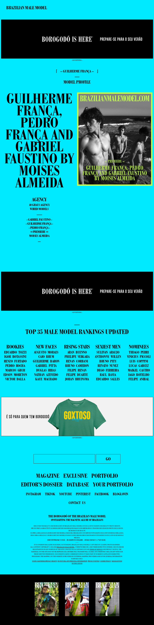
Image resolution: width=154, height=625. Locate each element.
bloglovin (120, 494)
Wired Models (39, 209)
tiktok (50, 494)
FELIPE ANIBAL (138, 379)
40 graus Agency (39, 205)
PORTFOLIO (104, 475)
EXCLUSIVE (75, 475)
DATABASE (78, 484)
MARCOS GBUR (15, 370)
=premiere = (39, 232)
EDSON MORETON (15, 375)
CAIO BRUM (46, 356)
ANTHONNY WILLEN (108, 356)
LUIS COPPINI (139, 361)
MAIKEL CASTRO (139, 370)
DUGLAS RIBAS (46, 370)
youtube (65, 494)
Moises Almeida (39, 236)
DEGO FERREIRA (108, 370)
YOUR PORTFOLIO (113, 484)
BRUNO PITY (107, 361)
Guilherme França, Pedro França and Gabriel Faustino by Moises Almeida (39, 140)
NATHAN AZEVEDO (46, 375)
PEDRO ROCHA (15, 365)
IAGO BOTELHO (138, 375)
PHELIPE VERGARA (77, 356)
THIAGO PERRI (139, 352)
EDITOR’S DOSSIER (42, 484)
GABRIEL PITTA (46, 365)
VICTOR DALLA (15, 379)
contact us (77, 503)
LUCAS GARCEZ (139, 365)
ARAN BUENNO (77, 352)
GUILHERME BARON (46, 361)
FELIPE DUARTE (77, 375)
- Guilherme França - (39, 224)
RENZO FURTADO (15, 361)
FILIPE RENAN (77, 370)
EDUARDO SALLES (108, 379)
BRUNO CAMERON (77, 365)
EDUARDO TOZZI (15, 352)
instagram (33, 494)
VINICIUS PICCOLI (139, 356)
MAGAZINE (47, 475)
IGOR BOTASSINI (15, 356)
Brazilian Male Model (26, 7)
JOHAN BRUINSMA (77, 379)
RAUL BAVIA (108, 375)
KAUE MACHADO (46, 379)
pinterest (83, 494)
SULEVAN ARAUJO (108, 352)
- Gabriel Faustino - (39, 219)
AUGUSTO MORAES (46, 352)
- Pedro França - (39, 228)
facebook (102, 494)
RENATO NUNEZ (108, 365)
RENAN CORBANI (77, 361)
